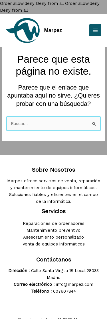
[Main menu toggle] (95, 30)
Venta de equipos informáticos (54, 244)
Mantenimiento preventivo (53, 230)
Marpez (53, 30)
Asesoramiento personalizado (53, 237)
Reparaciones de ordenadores (53, 223)
